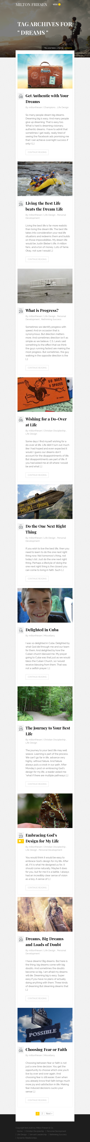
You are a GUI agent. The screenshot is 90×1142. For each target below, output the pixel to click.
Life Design (63, 107)
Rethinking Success (51, 319)
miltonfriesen (36, 107)
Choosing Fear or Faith (46, 1049)
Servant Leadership (38, 1134)
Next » (49, 1113)
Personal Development (50, 850)
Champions (50, 107)
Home (20, 1131)
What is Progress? (42, 310)
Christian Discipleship (55, 431)
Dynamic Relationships (27, 1138)
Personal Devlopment (56, 1131)
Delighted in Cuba (42, 629)
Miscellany (49, 635)
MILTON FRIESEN (31, 4)
